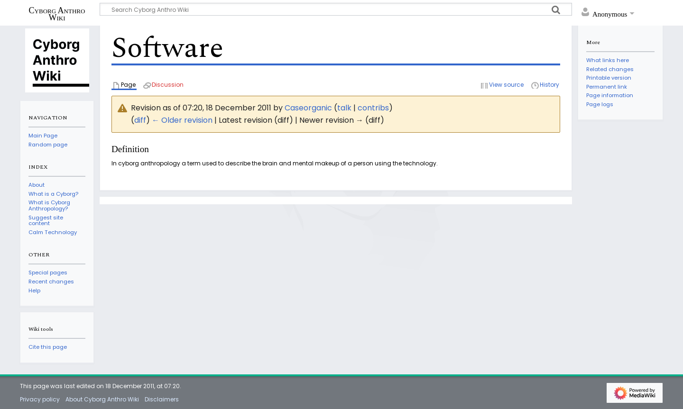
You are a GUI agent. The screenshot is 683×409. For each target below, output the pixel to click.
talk (344, 107)
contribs (373, 107)
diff (140, 120)
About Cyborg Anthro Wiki (102, 399)
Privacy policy (40, 399)
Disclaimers (162, 399)
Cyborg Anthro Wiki (57, 14)
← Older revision (182, 120)
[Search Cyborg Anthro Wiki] (336, 9)
